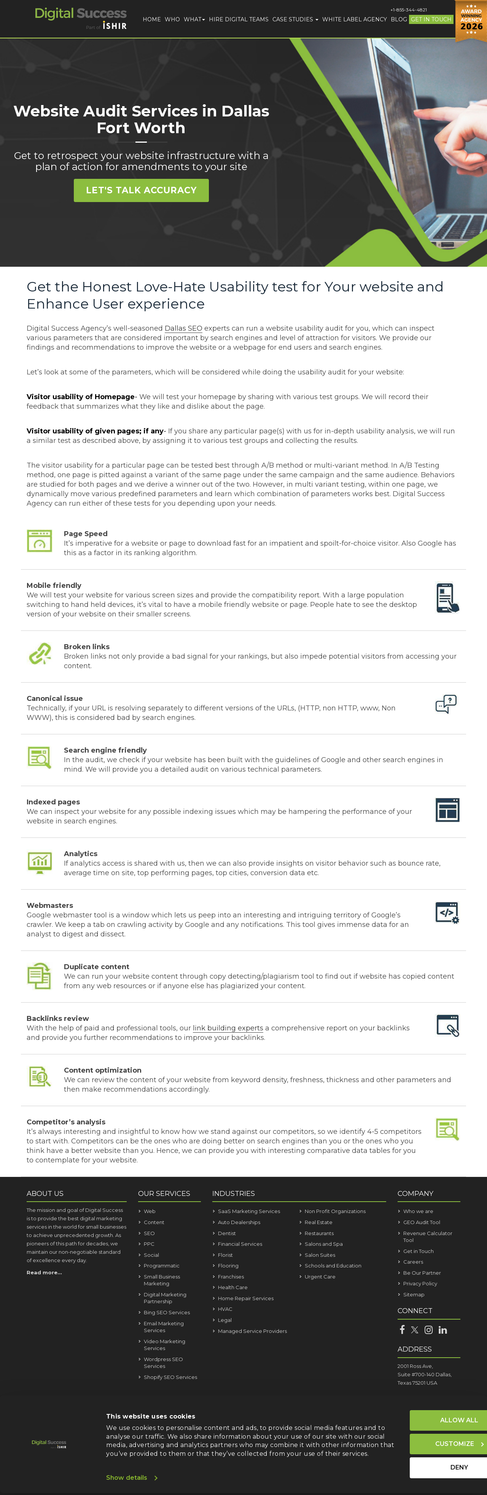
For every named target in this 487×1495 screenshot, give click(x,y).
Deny (418, 1461)
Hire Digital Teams (239, 19)
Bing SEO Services (167, 1312)
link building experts (228, 1028)
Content (154, 1222)
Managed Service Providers (252, 1331)
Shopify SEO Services (170, 1377)
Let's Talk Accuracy (141, 190)
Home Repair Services (246, 1298)
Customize (418, 1436)
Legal (225, 1320)
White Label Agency (354, 19)
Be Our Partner (422, 1273)
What (194, 19)
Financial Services (240, 1244)
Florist (225, 1255)
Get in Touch (431, 19)
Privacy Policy (420, 1283)
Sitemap (414, 1294)
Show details (126, 1477)
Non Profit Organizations (335, 1211)
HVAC (225, 1309)
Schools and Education (333, 1266)
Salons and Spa (324, 1244)
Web (150, 1211)
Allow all (418, 1412)
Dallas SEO (183, 328)
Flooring (228, 1266)
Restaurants (319, 1233)
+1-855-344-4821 (408, 10)
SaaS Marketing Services (249, 1211)
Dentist (227, 1233)
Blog (399, 19)
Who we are (418, 1211)
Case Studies (295, 19)
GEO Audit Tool (421, 1222)
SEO (149, 1233)
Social (151, 1255)
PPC (149, 1244)
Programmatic (162, 1266)
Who (172, 19)
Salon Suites (320, 1255)
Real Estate (319, 1222)
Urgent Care (320, 1277)
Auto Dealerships (239, 1222)
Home (152, 19)
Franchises (231, 1277)
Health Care (233, 1287)
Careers (413, 1262)
